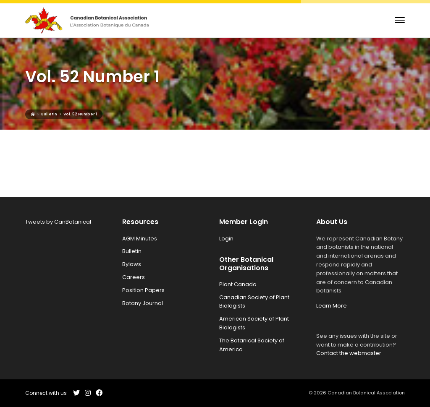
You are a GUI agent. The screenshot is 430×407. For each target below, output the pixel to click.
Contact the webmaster (348, 353)
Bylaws (131, 264)
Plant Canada (238, 284)
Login (226, 239)
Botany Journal (142, 303)
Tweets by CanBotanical (58, 222)
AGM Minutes (139, 239)
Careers (133, 277)
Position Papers (143, 290)
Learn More (331, 306)
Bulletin (132, 251)
